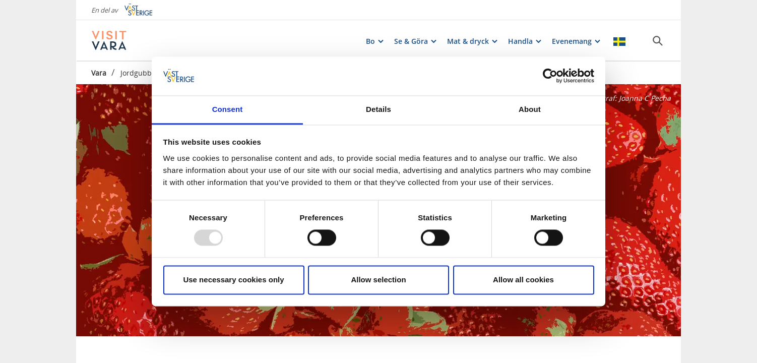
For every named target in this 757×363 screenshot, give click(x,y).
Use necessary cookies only (233, 279)
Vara (98, 73)
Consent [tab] (227, 109)
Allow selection (378, 279)
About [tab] (530, 109)
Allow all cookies (523, 279)
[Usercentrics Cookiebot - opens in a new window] (550, 76)
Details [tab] (378, 109)
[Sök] (658, 40)
